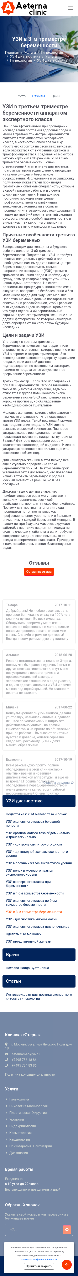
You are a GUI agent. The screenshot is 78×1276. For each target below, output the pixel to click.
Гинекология (52, 52)
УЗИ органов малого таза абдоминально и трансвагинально (38, 835)
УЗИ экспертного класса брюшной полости (33, 824)
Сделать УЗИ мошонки (24, 934)
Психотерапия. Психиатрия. (31, 1146)
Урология (16, 1119)
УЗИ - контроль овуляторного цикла (34, 844)
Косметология (20, 1133)
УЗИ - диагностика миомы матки (31, 919)
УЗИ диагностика (25, 56)
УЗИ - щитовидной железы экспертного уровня (37, 854)
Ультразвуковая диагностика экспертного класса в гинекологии (39, 997)
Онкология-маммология (28, 1106)
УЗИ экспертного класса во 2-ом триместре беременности (31, 903)
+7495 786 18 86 (21, 1060)
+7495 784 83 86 (21, 1065)
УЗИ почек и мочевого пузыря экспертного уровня (29, 872)
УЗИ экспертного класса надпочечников (37, 927)
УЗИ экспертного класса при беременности (28, 884)
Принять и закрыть (39, 1266)
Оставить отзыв (39, 572)
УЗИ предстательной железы (29, 941)
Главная (12, 52)
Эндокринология (22, 1126)
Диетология (18, 1153)
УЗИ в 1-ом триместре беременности (35, 893)
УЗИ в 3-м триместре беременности (34, 912)
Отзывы (38, 96)
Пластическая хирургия (28, 1113)
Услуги (30, 52)
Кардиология (19, 1139)
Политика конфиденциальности (30, 1074)
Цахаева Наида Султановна (27, 968)
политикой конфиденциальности (39, 1259)
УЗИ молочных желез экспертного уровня (39, 863)
